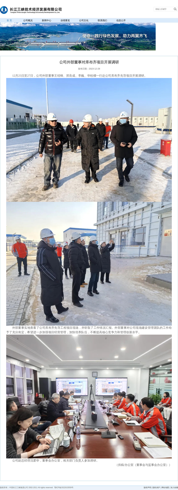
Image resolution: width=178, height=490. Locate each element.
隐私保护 (156, 487)
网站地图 (165, 487)
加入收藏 (174, 487)
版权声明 (147, 487)
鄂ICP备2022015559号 (63, 487)
